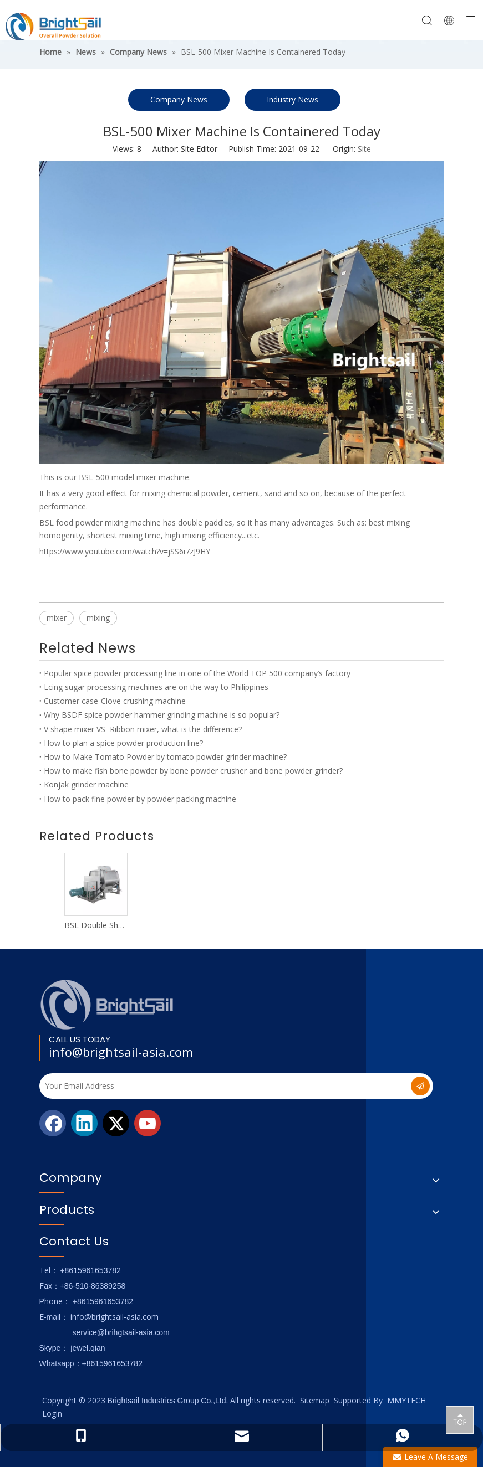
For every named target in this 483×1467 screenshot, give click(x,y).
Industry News (292, 99)
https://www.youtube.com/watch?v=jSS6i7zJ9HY (124, 551)
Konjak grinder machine (86, 784)
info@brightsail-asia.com (121, 1051)
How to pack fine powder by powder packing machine (140, 799)
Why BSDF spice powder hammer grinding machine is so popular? (161, 714)
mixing (98, 617)
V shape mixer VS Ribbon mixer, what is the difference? (143, 729)
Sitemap (314, 1400)
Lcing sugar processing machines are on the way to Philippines (156, 687)
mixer (57, 617)
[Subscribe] (420, 1086)
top (459, 1419)
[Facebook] (52, 1123)
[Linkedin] (84, 1123)
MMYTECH (406, 1400)
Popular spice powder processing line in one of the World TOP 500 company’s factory (197, 673)
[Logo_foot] (107, 1004)
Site (364, 148)
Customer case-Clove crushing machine (115, 701)
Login (52, 1413)
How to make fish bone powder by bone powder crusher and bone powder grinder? (193, 770)
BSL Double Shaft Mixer (95, 925)
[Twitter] (116, 1123)
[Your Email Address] (216, 1086)
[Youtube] (147, 1123)
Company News (178, 99)
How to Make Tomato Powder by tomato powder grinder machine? (165, 756)
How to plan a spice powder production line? (123, 743)
